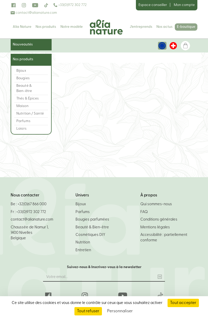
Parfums (82, 212)
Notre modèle (71, 27)
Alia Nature (22, 27)
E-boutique (186, 27)
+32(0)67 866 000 (32, 204)
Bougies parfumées (92, 220)
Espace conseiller (152, 5)
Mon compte (184, 5)
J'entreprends (141, 27)
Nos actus (164, 27)
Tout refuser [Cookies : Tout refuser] (88, 311)
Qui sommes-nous (156, 204)
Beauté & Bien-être (92, 227)
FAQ (144, 212)
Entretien (83, 250)
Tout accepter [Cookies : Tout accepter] (183, 303)
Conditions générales (158, 220)
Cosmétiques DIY (90, 235)
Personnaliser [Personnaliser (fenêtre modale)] (120, 311)
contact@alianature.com (34, 13)
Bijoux (80, 204)
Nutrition (82, 242)
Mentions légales (155, 227)
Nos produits (46, 27)
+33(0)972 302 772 (70, 5)
